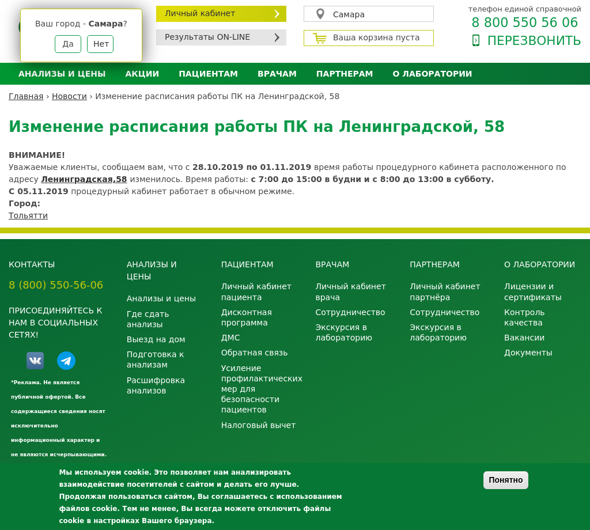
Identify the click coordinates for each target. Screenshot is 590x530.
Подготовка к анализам (155, 359)
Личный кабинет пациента (256, 291)
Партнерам (344, 73)
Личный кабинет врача (350, 291)
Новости (69, 96)
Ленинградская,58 (84, 179)
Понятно (506, 479)
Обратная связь (254, 352)
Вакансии (524, 337)
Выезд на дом (156, 339)
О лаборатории (432, 73)
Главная (26, 96)
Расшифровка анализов (156, 385)
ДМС (230, 337)
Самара (349, 14)
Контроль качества (524, 317)
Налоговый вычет (258, 425)
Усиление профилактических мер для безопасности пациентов (259, 389)
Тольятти (28, 215)
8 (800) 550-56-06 (56, 285)
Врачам (277, 73)
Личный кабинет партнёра (445, 291)
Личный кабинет (200, 13)
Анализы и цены (61, 73)
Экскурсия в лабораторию (343, 332)
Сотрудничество (350, 312)
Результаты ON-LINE (207, 36)
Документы (528, 352)
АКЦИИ (142, 73)
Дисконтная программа (246, 317)
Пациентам (208, 73)
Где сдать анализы (148, 319)
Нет (101, 43)
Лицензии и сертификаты (533, 291)
